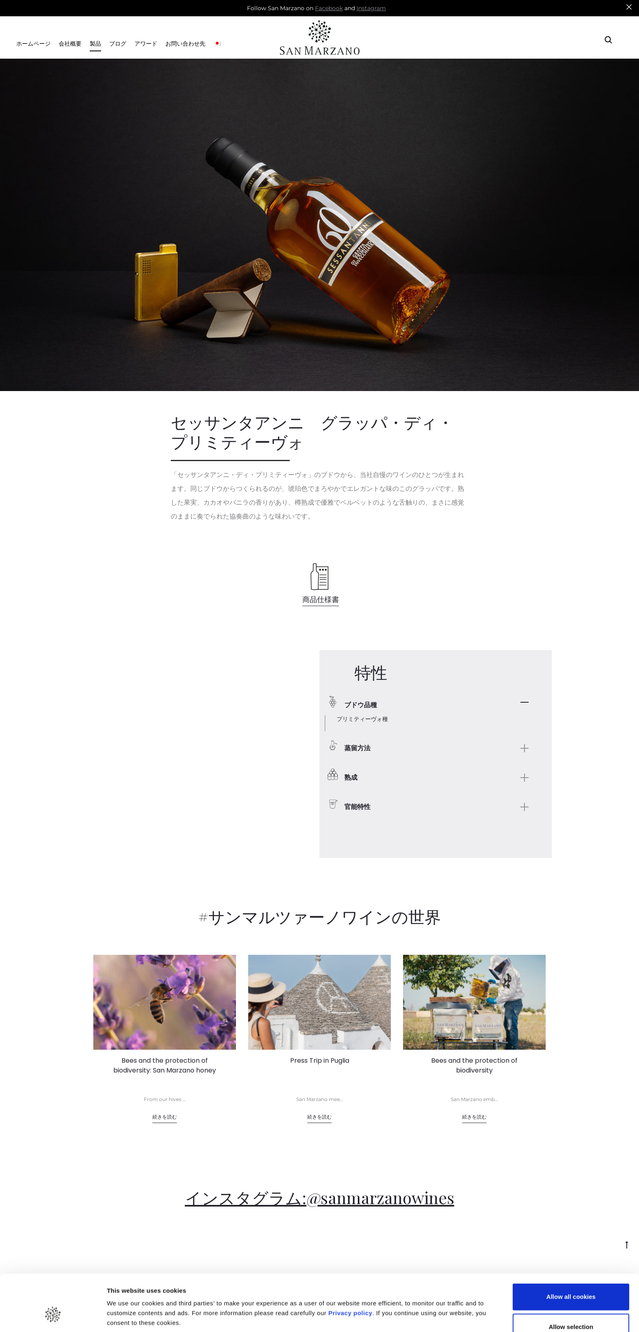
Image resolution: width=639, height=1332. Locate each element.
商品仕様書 (320, 599)
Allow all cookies (571, 1248)
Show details (428, 1300)
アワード (145, 44)
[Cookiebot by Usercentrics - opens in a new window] (52, 1316)
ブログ (117, 44)
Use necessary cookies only (571, 1308)
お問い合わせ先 (185, 44)
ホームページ (33, 44)
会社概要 (70, 44)
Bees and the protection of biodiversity (474, 1065)
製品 (95, 44)
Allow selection (571, 1278)
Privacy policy (349, 1265)
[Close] (629, 6)
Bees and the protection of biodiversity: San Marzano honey (164, 1065)
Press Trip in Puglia (319, 1060)
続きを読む (164, 1117)
